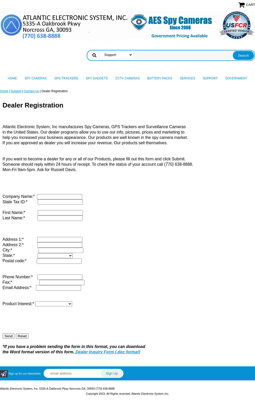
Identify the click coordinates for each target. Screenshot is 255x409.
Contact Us (31, 91)
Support (210, 78)
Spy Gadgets (97, 78)
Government (236, 78)
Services (187, 78)
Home (12, 78)
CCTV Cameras (128, 78)
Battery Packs (159, 78)
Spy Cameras (36, 78)
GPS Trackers (66, 78)
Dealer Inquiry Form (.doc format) (107, 352)
